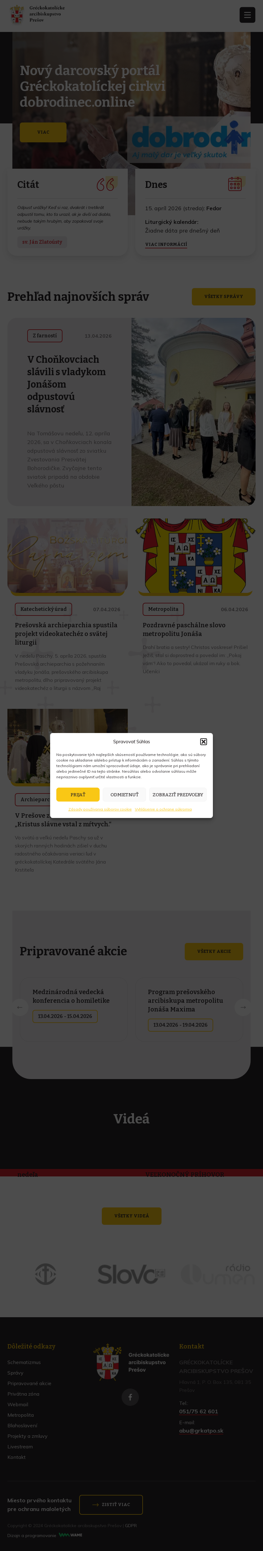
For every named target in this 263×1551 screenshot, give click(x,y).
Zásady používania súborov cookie (100, 809)
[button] (203, 742)
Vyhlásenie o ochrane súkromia (163, 809)
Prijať (78, 795)
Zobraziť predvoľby (178, 795)
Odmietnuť (124, 795)
